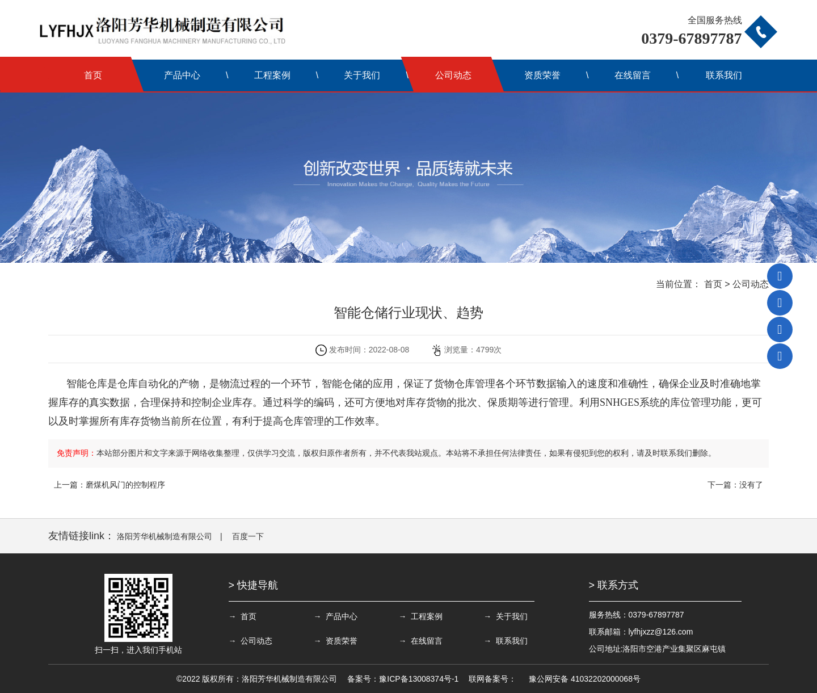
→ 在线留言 (420, 640)
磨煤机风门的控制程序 (125, 484)
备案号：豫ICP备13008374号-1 (402, 678)
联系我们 (724, 75)
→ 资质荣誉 (335, 640)
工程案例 (272, 75)
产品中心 (182, 75)
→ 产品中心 (335, 616)
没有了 (751, 484)
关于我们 (362, 75)
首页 (93, 75)
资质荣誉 (542, 75)
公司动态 (453, 75)
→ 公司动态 (251, 640)
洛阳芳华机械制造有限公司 (164, 536)
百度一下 (248, 536)
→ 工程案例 (420, 616)
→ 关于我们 (505, 616)
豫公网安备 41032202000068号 (585, 678)
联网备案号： (492, 678)
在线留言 (632, 75)
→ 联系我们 (505, 640)
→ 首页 (243, 616)
